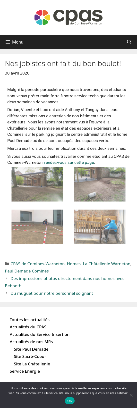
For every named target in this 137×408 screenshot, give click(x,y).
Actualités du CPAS (28, 327)
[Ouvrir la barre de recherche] (129, 42)
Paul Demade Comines (27, 271)
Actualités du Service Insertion (40, 334)
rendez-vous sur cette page (69, 162)
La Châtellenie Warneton (106, 263)
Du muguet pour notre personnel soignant (51, 293)
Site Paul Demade (31, 349)
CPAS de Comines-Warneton (37, 263)
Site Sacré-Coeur (30, 356)
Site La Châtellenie (32, 364)
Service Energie (25, 371)
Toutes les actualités (30, 319)
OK (69, 401)
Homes (74, 263)
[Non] (130, 395)
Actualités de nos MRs (31, 341)
